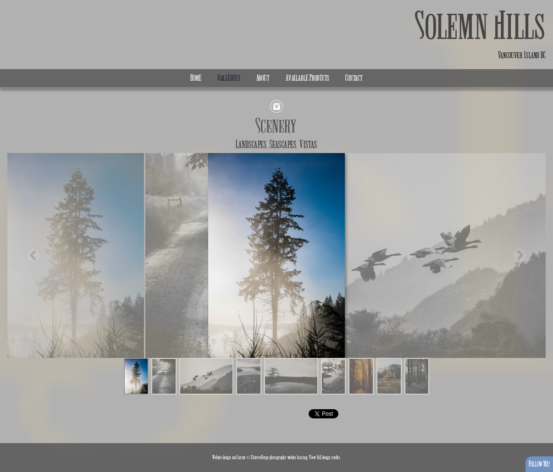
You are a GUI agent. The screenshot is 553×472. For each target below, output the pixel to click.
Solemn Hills (480, 26)
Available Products (307, 78)
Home (196, 78)
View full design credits (324, 458)
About (263, 78)
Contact (354, 78)
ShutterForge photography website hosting (279, 458)
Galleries (229, 78)
